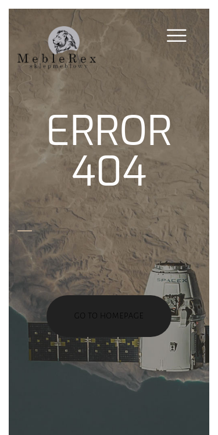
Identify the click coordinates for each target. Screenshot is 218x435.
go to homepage (109, 315)
